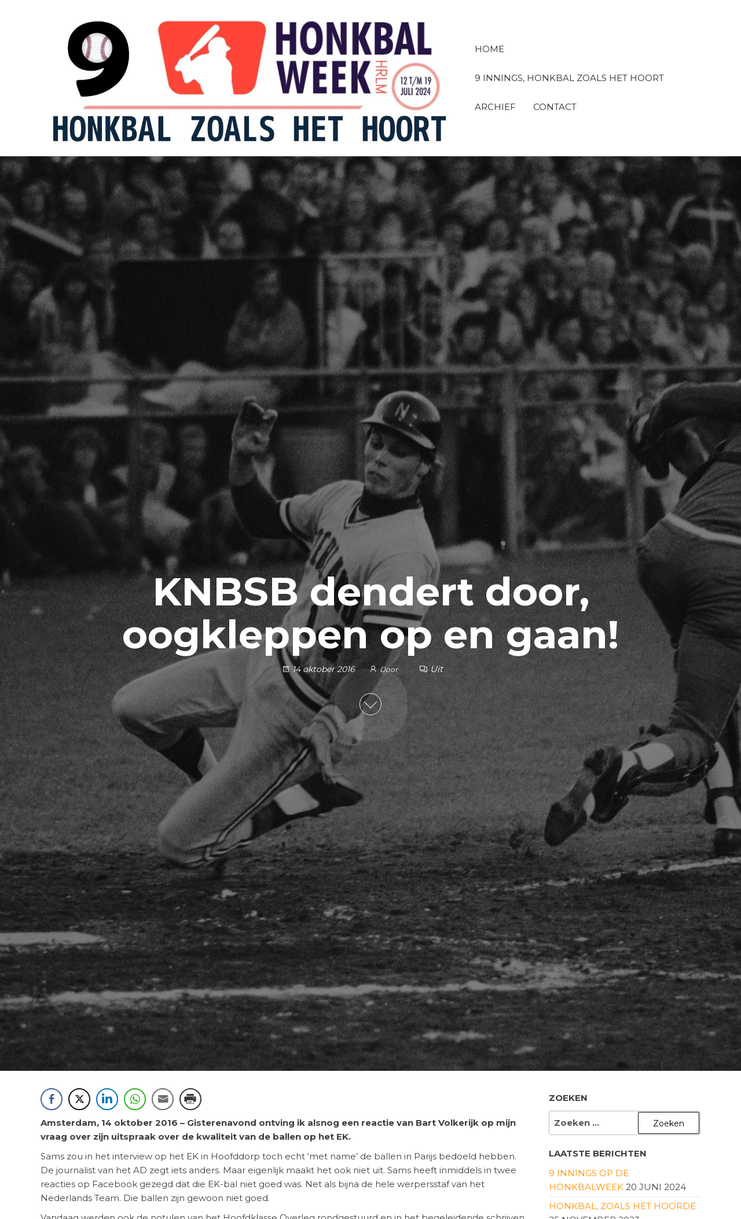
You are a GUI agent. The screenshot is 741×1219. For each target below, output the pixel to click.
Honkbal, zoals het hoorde (622, 1205)
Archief (495, 106)
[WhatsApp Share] (135, 1099)
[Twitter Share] (79, 1099)
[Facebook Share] (52, 1099)
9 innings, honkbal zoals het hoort (569, 77)
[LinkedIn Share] (107, 1099)
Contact (555, 106)
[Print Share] (190, 1099)
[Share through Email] (163, 1099)
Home (489, 48)
